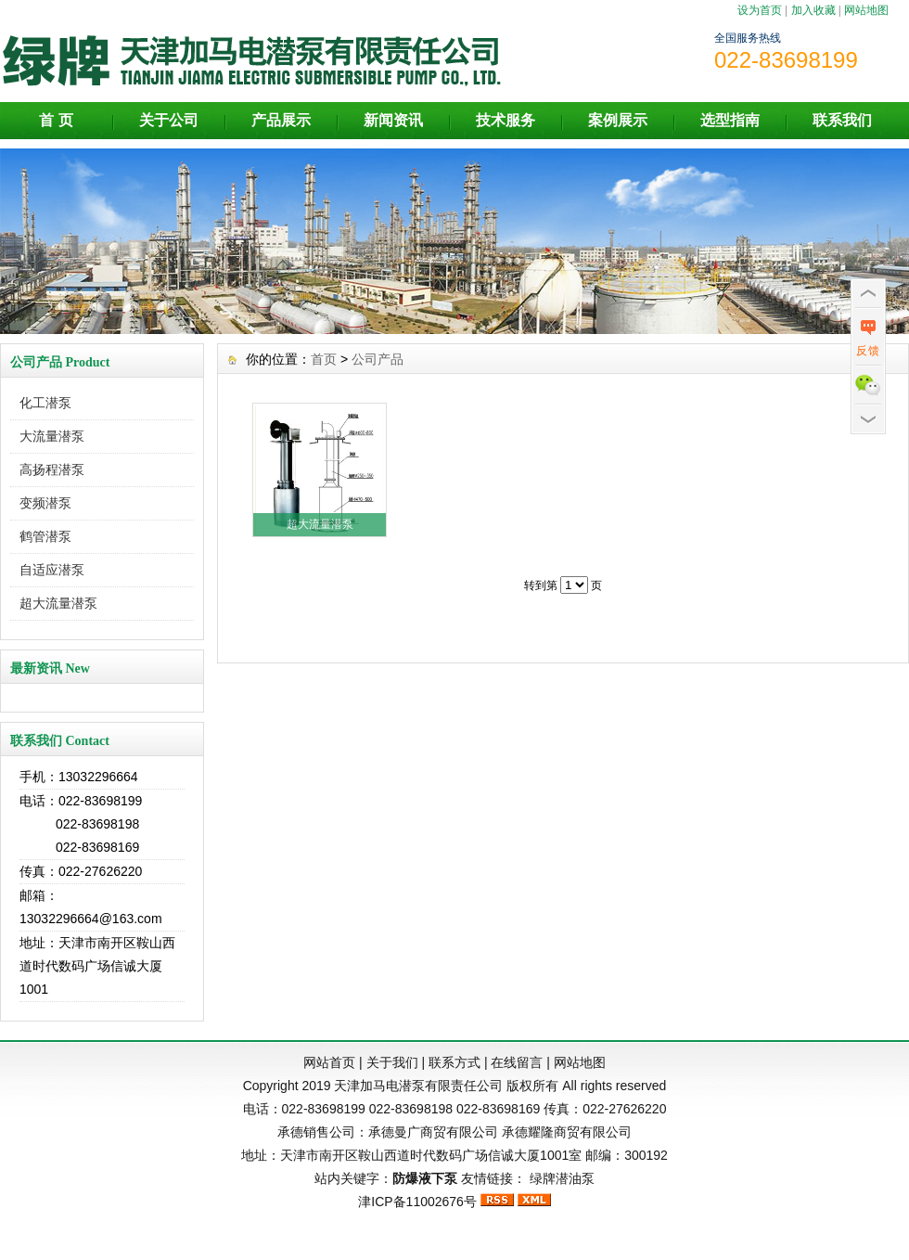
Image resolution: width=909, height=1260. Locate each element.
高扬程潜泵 (51, 469)
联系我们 (842, 120)
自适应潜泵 (51, 569)
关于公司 (168, 120)
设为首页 (759, 10)
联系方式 (454, 1062)
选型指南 (730, 120)
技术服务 (505, 120)
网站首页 (329, 1062)
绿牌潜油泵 (562, 1178)
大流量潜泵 (51, 436)
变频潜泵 (45, 502)
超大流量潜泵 (58, 603)
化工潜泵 (45, 402)
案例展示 (617, 120)
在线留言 (517, 1062)
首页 (324, 359)
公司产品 (377, 359)
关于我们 (392, 1062)
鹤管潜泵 (45, 536)
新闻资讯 (393, 120)
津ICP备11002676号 (417, 1201)
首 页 (55, 120)
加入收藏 (813, 10)
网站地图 (866, 10)
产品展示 (281, 120)
